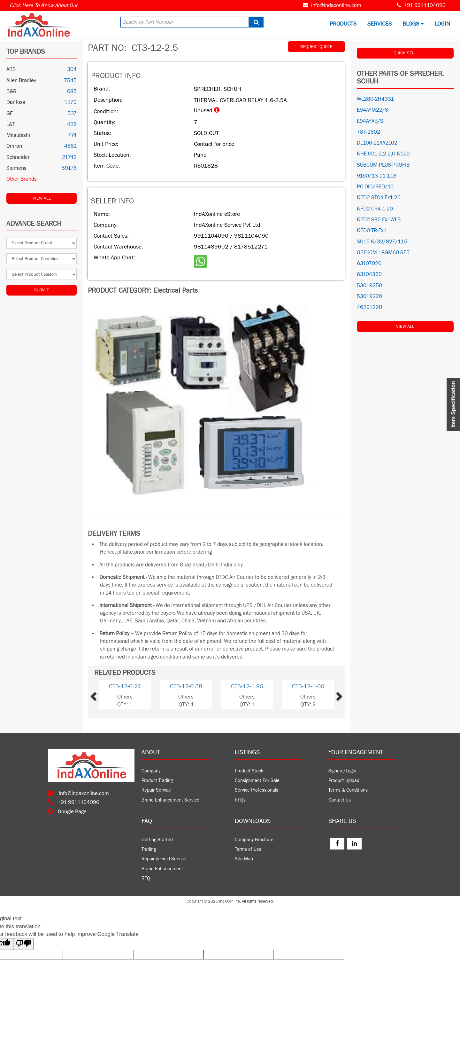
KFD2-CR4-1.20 (375, 209)
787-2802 (368, 132)
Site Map (244, 859)
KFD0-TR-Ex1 (372, 230)
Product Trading (157, 780)
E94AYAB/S (370, 121)
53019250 (369, 285)
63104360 (369, 274)
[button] (104, 694)
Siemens (16, 168)
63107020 (369, 263)
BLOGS (413, 23)
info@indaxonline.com (336, 5)
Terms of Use (248, 849)
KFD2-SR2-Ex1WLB (379, 220)
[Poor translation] (23, 944)
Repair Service (156, 790)
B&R (11, 91)
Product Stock (249, 771)
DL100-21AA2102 (377, 143)
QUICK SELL (405, 53)
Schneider (18, 157)
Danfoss (15, 102)
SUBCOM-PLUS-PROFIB (383, 165)
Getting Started (157, 839)
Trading (149, 849)
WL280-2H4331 (375, 99)
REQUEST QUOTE (316, 46)
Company (151, 771)
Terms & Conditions (348, 790)
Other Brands (21, 179)
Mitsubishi (18, 135)
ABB (11, 69)
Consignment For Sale (257, 780)
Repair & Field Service (164, 859)
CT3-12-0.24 (125, 686)
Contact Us (339, 800)
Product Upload (343, 780)
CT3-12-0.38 (186, 686)
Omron (14, 146)
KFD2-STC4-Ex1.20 (379, 197)
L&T (10, 124)
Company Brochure (254, 839)
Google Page (67, 812)
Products (343, 23)
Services (379, 23)
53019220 (369, 296)
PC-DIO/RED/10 (375, 187)
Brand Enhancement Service (170, 800)
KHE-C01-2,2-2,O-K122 (383, 154)
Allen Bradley (21, 80)
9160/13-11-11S (376, 176)
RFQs (240, 800)
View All (42, 198)
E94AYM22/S (372, 110)
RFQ (146, 878)
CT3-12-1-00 (308, 686)
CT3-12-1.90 (247, 686)
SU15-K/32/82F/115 (382, 242)
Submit (41, 290)
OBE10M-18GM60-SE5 (383, 252)
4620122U (369, 307)
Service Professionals (256, 790)
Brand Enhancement (162, 869)
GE (9, 113)
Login (442, 23)
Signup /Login (342, 771)
